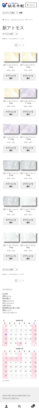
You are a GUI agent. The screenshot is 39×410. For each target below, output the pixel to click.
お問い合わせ (6, 305)
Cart (30, 405)
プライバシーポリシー (9, 312)
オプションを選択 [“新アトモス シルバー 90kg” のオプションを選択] (11, 221)
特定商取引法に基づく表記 (11, 308)
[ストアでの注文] (10, 34)
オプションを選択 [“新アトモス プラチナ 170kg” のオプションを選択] (11, 257)
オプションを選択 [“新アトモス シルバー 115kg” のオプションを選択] (11, 185)
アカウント (6, 406)
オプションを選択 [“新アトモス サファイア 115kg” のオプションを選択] (28, 113)
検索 (19, 406)
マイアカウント (7, 289)
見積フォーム (6, 296)
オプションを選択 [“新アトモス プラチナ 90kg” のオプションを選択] (28, 257)
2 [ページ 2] (19, 45)
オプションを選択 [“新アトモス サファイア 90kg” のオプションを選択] (28, 149)
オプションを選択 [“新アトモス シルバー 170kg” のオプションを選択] (28, 185)
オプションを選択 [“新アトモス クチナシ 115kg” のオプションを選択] (11, 77)
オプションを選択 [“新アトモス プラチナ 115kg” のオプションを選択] (28, 221)
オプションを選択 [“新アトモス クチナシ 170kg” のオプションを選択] (28, 77)
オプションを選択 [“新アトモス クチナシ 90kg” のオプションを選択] (11, 113)
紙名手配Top (6, 298)
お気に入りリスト (8, 301)
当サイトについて (8, 303)
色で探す (5, 294)
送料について (6, 310)
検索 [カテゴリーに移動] (20, 13)
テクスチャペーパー (17, 20)
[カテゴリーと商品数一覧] (10, 13)
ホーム (7, 20)
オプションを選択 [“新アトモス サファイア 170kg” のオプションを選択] (11, 149)
